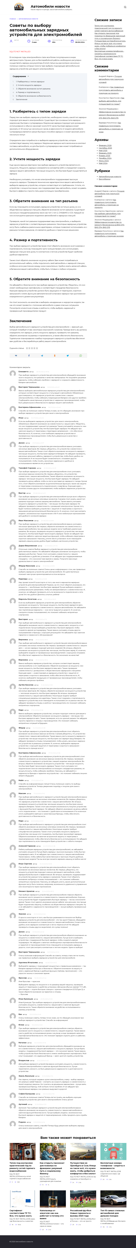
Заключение (21, 99)
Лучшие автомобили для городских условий (111, 79)
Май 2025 (103, 151)
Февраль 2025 (105, 153)
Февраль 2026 (105, 146)
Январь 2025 (104, 156)
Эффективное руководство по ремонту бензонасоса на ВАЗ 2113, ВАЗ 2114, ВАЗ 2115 (112, 115)
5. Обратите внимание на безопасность (33, 96)
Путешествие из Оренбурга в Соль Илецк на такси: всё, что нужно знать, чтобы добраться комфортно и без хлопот (83, 1168)
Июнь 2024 (104, 161)
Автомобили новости (50, 6)
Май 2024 (103, 163)
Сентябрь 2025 (105, 148)
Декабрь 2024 (105, 158)
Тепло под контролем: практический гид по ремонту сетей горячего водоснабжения (109, 28)
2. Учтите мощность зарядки (28, 85)
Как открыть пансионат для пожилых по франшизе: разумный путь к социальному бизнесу (110, 35)
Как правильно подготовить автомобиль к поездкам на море (109, 233)
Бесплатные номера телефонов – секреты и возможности (112, 1165)
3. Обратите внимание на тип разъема (33, 89)
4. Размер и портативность (28, 92)
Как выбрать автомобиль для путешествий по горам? (111, 101)
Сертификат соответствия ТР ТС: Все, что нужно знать (21, 1213)
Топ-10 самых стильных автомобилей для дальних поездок (112, 1213)
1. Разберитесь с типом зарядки (30, 82)
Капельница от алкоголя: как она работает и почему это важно (52, 1214)
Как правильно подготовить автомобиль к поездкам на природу (111, 90)
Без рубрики (104, 179)
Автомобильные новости (110, 177)
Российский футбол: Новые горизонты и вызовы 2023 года (80, 1213)
